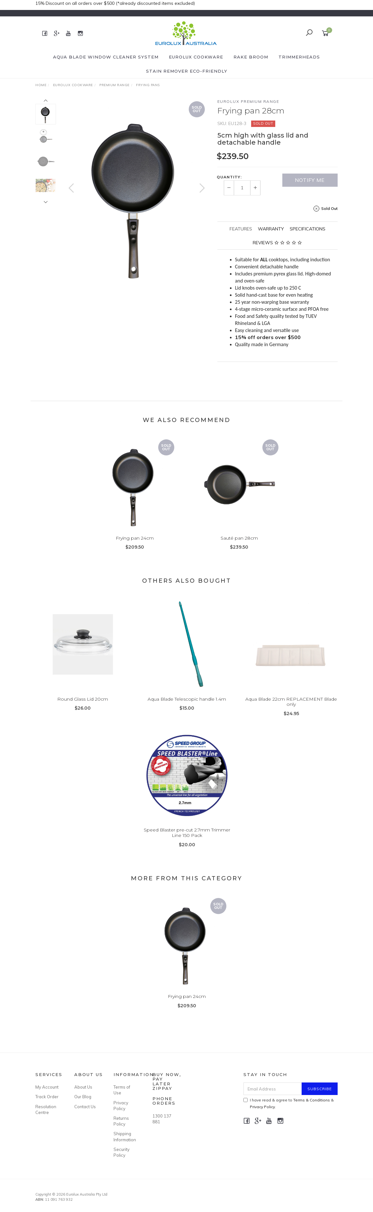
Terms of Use (122, 1089)
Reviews (277, 243)
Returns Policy (121, 1121)
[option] (137, 192)
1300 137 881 (161, 1118)
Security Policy (122, 1152)
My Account (47, 1087)
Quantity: (229, 177)
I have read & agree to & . (288, 1103)
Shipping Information (125, 1136)
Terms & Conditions (311, 1100)
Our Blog (82, 1096)
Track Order (47, 1096)
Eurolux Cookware (196, 56)
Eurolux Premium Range (248, 101)
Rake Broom (250, 56)
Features (241, 229)
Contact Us (85, 1106)
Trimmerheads (299, 56)
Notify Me (310, 180)
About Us (83, 1087)
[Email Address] (272, 1088)
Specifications (307, 229)
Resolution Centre (45, 1109)
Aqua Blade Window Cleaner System (106, 56)
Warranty (271, 229)
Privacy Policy (121, 1105)
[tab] (241, 229)
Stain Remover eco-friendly (186, 71)
